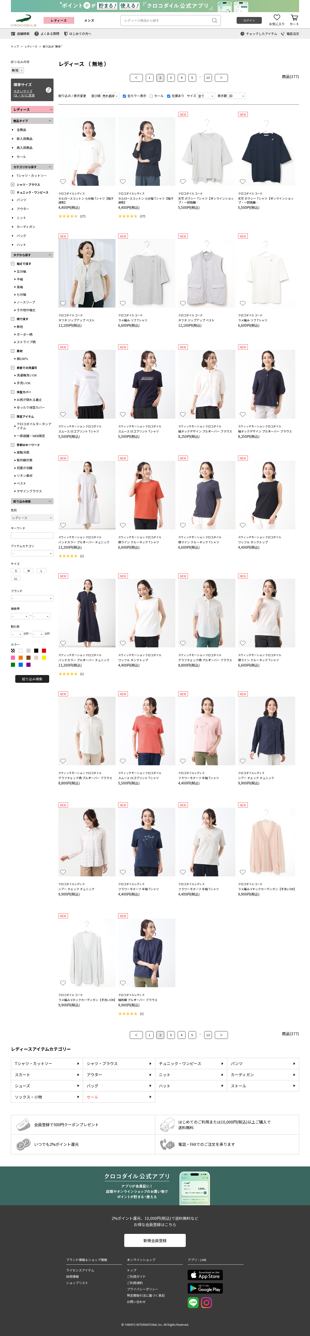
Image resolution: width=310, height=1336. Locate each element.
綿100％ (22, 358)
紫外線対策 (24, 460)
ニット (21, 217)
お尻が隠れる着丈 (29, 399)
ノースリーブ (26, 302)
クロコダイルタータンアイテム (34, 426)
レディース (30, 46)
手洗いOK (24, 383)
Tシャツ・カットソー (32, 175)
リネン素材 (24, 475)
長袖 (20, 287)
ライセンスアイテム (80, 1270)
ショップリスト (77, 1282)
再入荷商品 (24, 147)
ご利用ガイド (136, 1276)
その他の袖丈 (26, 310)
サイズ (191, 95)
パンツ (21, 199)
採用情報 (72, 1276)
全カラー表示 (134, 95)
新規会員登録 (155, 1240)
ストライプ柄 (26, 342)
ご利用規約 (135, 1282)
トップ (15, 46)
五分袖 (21, 271)
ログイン (249, 20)
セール (21, 156)
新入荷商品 (24, 138)
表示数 (222, 95)
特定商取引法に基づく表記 (146, 1295)
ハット (21, 244)
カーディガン (26, 226)
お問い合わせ (136, 1301)
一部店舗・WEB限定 (31, 435)
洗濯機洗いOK (27, 375)
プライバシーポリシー (142, 1289)
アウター (23, 208)
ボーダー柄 (24, 334)
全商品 (21, 129)
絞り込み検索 (32, 678)
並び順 (96, 95)
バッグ (21, 235)
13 (208, 77)
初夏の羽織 (24, 467)
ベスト (21, 483)
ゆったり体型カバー (31, 407)
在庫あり (175, 95)
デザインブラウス (29, 491)
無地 (58, 46)
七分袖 (21, 294)
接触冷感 (23, 452)
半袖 (20, 279)
